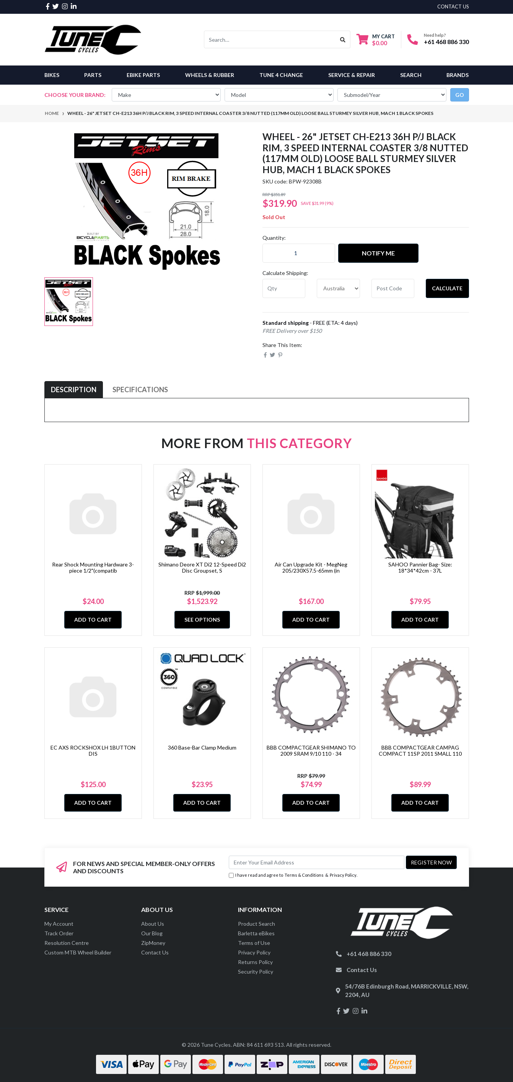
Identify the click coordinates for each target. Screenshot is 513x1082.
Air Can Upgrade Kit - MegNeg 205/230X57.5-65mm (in (311, 567)
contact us (453, 6)
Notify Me (378, 253)
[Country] (338, 288)
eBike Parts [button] (143, 75)
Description (73, 389)
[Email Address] (316, 862)
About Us (152, 923)
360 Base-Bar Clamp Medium (202, 747)
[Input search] (270, 39)
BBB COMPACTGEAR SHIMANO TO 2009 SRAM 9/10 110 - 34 (311, 750)
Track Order (58, 933)
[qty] (284, 288)
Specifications (140, 389)
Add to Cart (93, 619)
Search (411, 75)
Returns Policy (255, 962)
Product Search (256, 923)
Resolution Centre (66, 943)
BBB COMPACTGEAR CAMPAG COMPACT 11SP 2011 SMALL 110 (420, 750)
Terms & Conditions (304, 874)
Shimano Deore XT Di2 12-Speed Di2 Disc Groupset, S (202, 567)
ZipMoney (153, 943)
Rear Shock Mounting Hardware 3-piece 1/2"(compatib (93, 567)
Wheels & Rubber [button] (209, 75)
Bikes (51, 75)
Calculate (447, 288)
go (459, 95)
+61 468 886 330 (446, 41)
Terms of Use (254, 943)
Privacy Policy (343, 874)
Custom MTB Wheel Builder (77, 952)
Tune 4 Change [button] (281, 75)
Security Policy (255, 971)
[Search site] (342, 39)
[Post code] (393, 288)
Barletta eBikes (256, 933)
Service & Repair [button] (351, 75)
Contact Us (155, 952)
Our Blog (152, 933)
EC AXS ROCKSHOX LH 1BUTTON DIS (92, 750)
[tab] (73, 389)
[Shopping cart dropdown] (375, 40)
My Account (58, 923)
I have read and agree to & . (293, 875)
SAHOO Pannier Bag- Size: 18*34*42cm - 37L (420, 567)
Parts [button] (92, 75)
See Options (202, 619)
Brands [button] (457, 75)
